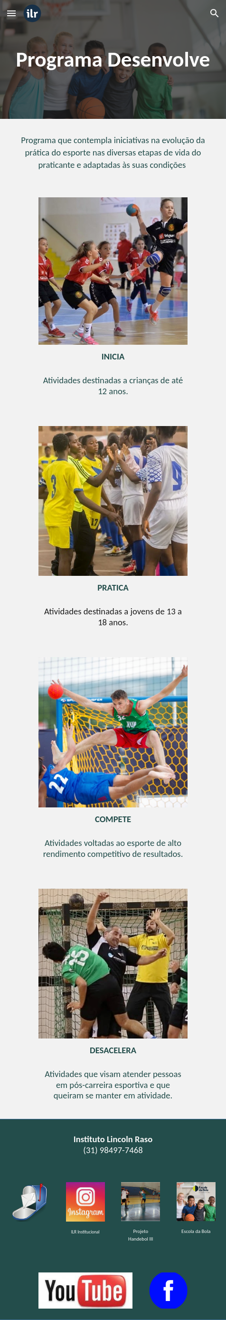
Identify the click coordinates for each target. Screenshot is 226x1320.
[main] (112, 59)
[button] (11, 13)
